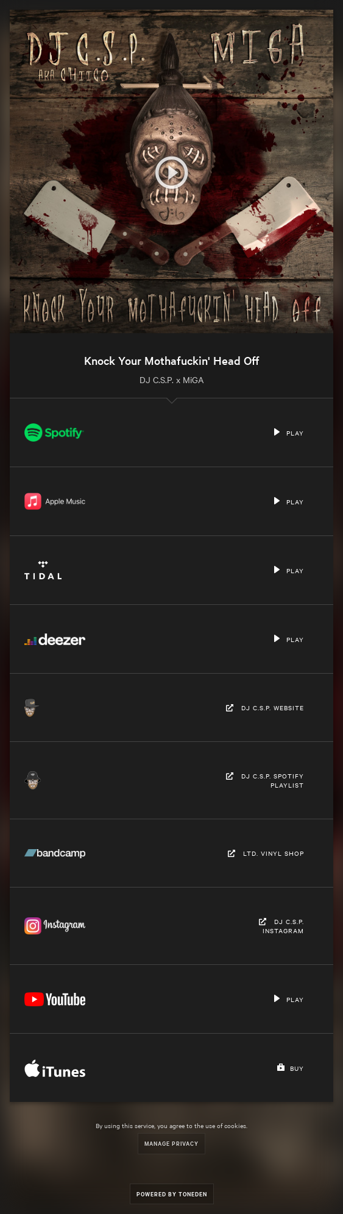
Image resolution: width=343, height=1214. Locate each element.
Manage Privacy (171, 1143)
